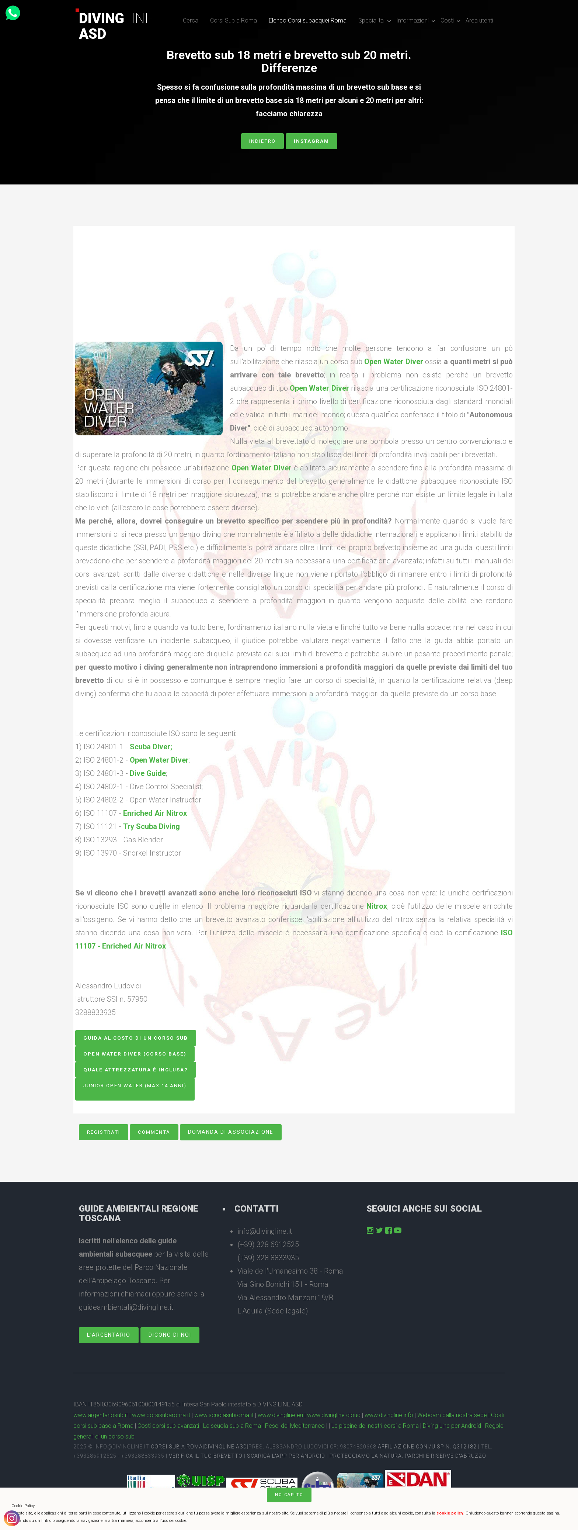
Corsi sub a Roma (177, 1448)
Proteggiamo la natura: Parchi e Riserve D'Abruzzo (408, 1458)
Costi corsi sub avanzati (168, 1427)
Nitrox (376, 906)
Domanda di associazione (235, 1134)
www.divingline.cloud (334, 1416)
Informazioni (412, 20)
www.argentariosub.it (100, 1416)
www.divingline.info (389, 1416)
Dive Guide (148, 773)
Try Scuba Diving (151, 826)
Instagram (312, 141)
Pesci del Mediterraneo (295, 1427)
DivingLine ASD (225, 1448)
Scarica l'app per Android (286, 1458)
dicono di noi (170, 1337)
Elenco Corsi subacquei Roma (308, 20)
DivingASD (116, 26)
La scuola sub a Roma (232, 1427)
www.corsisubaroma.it (161, 1416)
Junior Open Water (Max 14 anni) (137, 1086)
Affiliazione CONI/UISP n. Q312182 (427, 1448)
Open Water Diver (393, 361)
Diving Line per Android (452, 1427)
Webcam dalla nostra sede (452, 1416)
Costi (447, 20)
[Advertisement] (294, 290)
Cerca (190, 20)
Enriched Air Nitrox (155, 813)
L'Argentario (108, 1337)
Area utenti (479, 20)
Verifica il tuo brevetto (206, 1458)
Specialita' (371, 20)
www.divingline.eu (280, 1416)
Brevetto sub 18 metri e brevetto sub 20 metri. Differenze (289, 62)
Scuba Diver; (151, 746)
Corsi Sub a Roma (233, 20)
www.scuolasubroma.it (224, 1416)
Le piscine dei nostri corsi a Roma (375, 1427)
